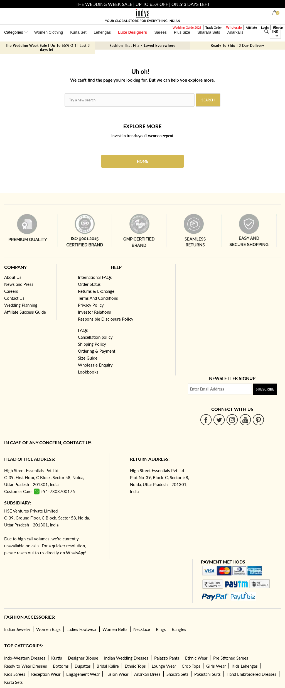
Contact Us (14, 298)
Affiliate (251, 27)
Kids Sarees (14, 674)
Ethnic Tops (135, 666)
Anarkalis (235, 32)
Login (265, 27)
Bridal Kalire (108, 666)
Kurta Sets (13, 682)
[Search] (266, 31)
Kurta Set (78, 32)
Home (142, 161)
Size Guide (87, 357)
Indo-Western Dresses (24, 657)
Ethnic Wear (196, 657)
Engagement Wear (83, 674)
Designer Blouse (83, 657)
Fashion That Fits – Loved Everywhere (142, 45)
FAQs (83, 330)
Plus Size (182, 32)
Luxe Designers (132, 32)
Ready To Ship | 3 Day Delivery (237, 45)
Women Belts (114, 629)
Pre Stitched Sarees (230, 657)
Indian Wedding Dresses (126, 657)
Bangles (179, 629)
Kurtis (56, 657)
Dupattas (83, 666)
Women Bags (48, 629)
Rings (161, 629)
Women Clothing (48, 32)
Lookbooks (88, 371)
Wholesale (234, 27)
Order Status (89, 284)
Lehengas (102, 32)
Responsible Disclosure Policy (105, 318)
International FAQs (95, 277)
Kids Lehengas (245, 666)
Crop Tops (191, 666)
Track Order (213, 27)
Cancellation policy (95, 337)
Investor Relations (94, 311)
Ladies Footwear (82, 629)
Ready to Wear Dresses (25, 666)
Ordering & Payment (96, 350)
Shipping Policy (92, 344)
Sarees (160, 32)
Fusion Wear (116, 674)
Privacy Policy (91, 305)
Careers (11, 291)
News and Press (18, 284)
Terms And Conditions (98, 298)
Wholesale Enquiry (95, 364)
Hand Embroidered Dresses (251, 674)
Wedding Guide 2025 (187, 27)
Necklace (141, 629)
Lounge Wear (164, 666)
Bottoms (61, 666)
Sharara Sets (208, 32)
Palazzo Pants (166, 657)
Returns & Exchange (96, 291)
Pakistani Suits (207, 674)
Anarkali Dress (147, 674)
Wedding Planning (20, 305)
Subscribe (265, 389)
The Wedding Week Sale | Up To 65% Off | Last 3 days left (47, 47)
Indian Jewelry (17, 629)
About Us (12, 277)
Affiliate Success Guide (25, 311)
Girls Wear (216, 666)
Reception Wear (45, 674)
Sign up (278, 27)
